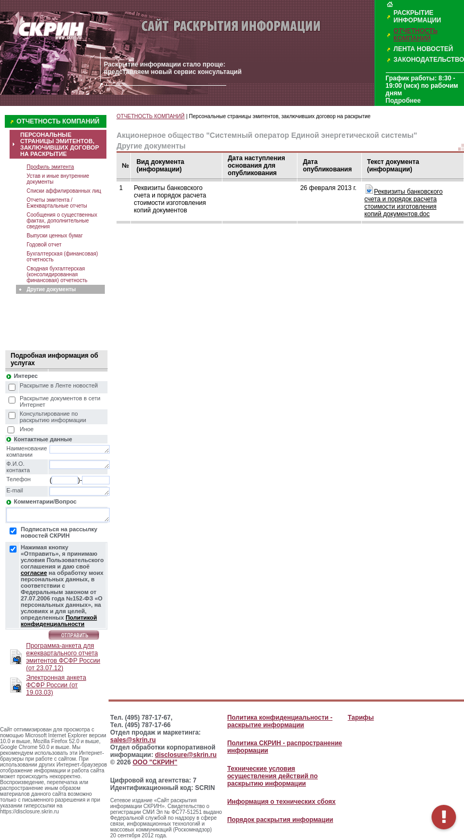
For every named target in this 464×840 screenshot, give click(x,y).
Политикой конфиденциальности (59, 620)
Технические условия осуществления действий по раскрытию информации (272, 776)
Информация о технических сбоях (281, 801)
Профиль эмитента (50, 167)
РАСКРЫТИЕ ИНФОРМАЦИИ (417, 16)
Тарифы (360, 717)
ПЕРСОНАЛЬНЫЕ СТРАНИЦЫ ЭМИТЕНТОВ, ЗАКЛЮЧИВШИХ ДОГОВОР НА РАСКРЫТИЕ (59, 144)
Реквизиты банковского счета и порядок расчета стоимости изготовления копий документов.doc (403, 203)
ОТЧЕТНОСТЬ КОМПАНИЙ (416, 34)
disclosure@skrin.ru (186, 755)
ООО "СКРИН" (154, 762)
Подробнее (403, 100)
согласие (34, 573)
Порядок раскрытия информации (280, 819)
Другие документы (51, 289)
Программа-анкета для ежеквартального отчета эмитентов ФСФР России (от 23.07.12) (63, 657)
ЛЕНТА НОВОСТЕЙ (423, 49)
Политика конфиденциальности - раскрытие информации (280, 721)
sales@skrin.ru (133, 740)
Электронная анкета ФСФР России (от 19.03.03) (56, 685)
